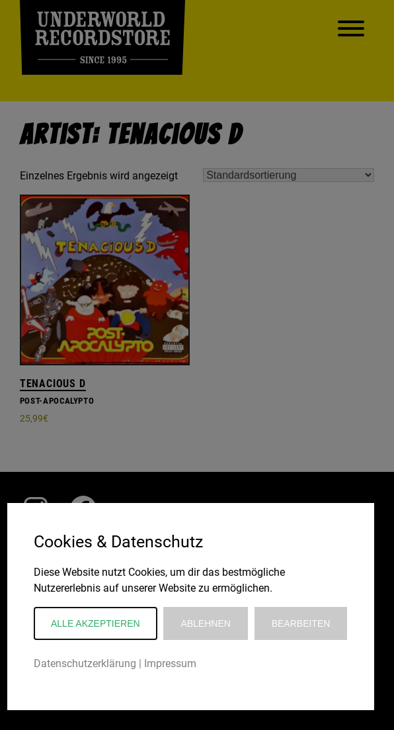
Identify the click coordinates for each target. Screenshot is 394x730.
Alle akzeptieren (95, 623)
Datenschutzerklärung (85, 663)
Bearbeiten (301, 623)
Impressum (170, 663)
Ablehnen (205, 623)
